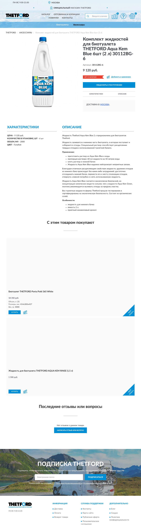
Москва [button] (104, 105)
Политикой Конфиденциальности (69, 474)
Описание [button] (122, 94)
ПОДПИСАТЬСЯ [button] (95, 468)
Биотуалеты (62, 25)
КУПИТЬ (14, 312)
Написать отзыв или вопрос (70, 421)
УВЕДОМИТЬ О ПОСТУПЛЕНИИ (109, 85)
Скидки (114, 504)
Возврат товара (61, 508)
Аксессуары (79, 25)
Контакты (67, 18)
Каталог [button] (46, 14)
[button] (123, 16)
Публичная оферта (91, 508)
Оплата (57, 504)
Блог (113, 499)
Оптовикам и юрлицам (67, 14)
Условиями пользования (93, 474)
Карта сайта (88, 504)
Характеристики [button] (96, 94)
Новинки (54, 18)
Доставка (58, 499)
